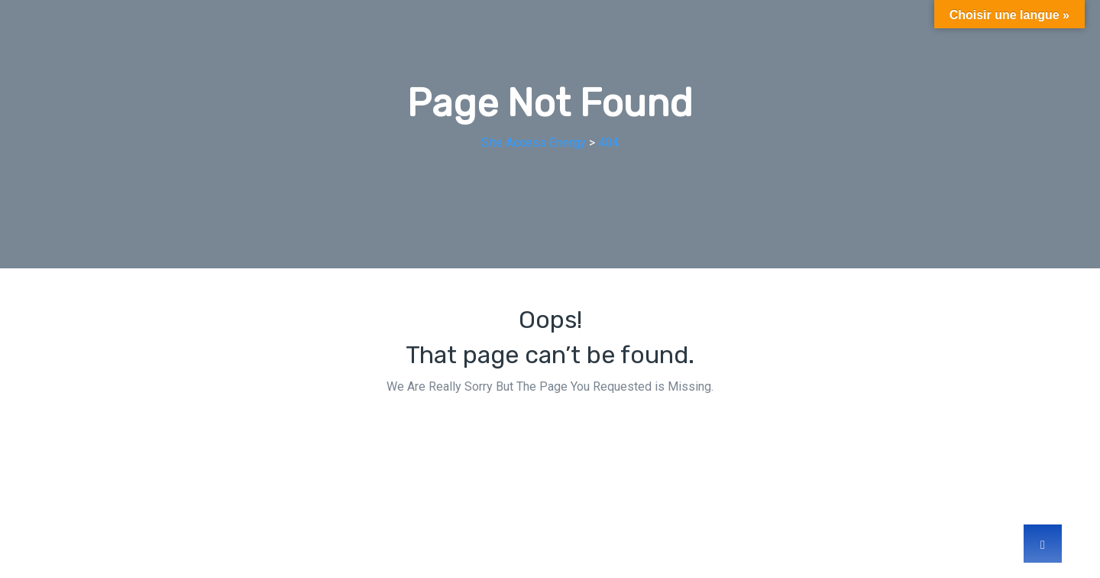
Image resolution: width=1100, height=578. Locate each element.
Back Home (550, 432)
